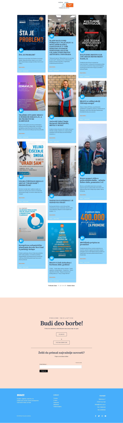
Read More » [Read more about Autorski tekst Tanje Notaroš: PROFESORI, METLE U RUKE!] (54, 138)
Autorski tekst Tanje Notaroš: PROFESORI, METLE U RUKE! (60, 123)
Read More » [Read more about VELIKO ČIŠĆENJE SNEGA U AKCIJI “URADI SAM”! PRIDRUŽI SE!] (23, 197)
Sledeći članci (71, 285)
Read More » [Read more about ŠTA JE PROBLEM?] (23, 67)
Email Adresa (43, 364)
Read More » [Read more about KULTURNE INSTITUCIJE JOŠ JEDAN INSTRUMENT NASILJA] (84, 73)
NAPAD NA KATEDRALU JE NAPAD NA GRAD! (62, 201)
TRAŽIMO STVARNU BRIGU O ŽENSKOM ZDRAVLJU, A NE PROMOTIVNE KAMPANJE (32, 118)
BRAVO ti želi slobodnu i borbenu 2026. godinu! (61, 264)
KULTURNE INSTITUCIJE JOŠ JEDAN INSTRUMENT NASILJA (92, 57)
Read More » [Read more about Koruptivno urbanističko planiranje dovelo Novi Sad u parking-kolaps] (23, 263)
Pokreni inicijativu (78, 3)
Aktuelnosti (68, 3)
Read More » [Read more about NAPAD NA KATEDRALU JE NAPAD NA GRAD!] (54, 215)
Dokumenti (60, 3)
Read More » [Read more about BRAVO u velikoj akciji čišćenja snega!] (84, 115)
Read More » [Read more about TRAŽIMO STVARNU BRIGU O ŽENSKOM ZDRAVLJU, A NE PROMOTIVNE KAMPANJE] (23, 133)
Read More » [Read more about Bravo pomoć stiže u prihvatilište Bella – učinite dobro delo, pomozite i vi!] (84, 194)
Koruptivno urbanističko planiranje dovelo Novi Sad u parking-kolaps (32, 247)
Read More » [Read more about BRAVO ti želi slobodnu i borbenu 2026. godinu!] (54, 277)
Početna (48, 3)
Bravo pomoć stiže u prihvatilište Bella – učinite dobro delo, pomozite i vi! (93, 180)
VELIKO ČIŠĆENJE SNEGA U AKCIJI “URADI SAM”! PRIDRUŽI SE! (32, 183)
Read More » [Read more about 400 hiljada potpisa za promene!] (84, 258)
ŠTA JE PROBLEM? (28, 55)
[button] (99, 3)
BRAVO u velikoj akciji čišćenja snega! (91, 102)
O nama (54, 3)
